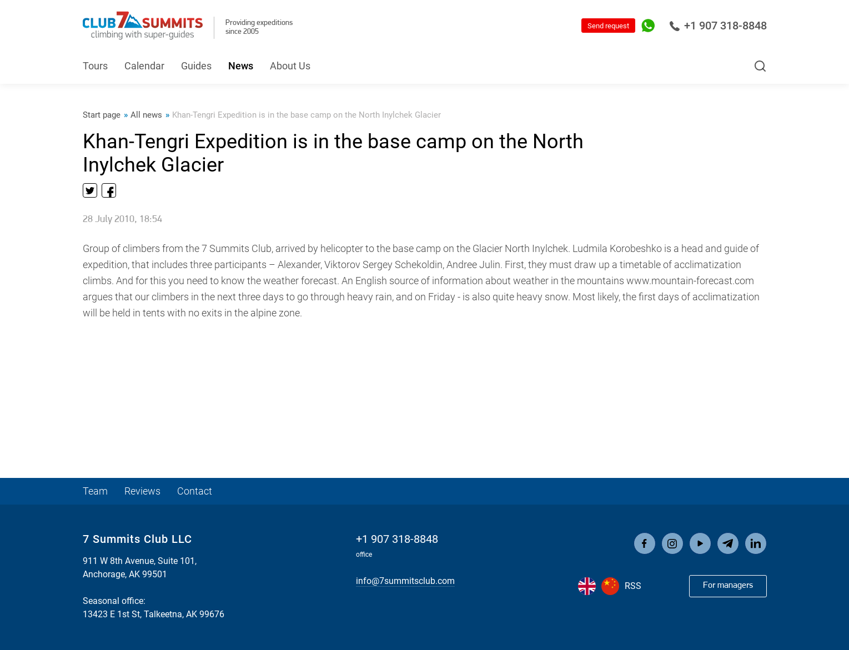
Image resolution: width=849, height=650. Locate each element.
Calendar (144, 66)
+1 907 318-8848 (718, 25)
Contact (194, 491)
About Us (290, 66)
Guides (196, 66)
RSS (633, 586)
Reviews (142, 491)
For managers (728, 585)
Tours (95, 66)
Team (95, 491)
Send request (608, 26)
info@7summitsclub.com (405, 581)
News (240, 66)
